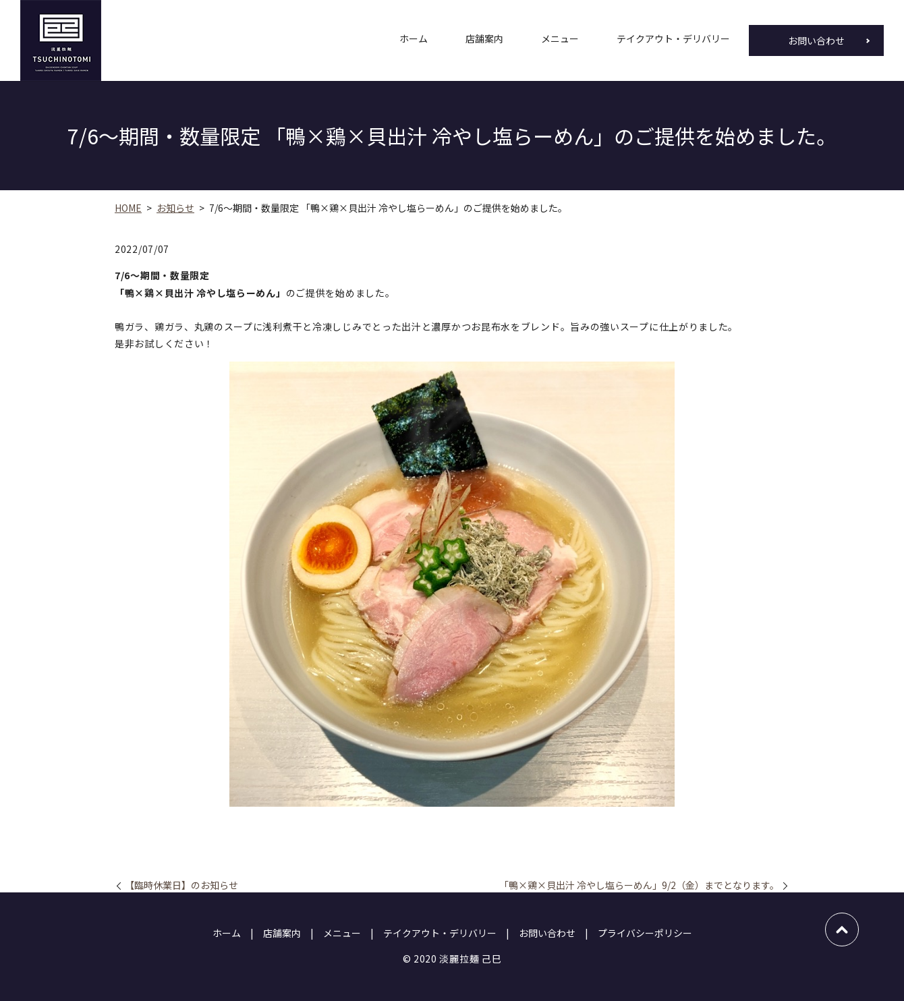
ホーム (413, 40)
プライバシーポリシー (645, 933)
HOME (128, 207)
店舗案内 (484, 40)
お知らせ (175, 207)
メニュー (560, 40)
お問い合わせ (816, 40)
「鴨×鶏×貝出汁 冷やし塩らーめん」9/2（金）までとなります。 (639, 885)
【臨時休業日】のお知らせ (181, 885)
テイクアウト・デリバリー (673, 40)
